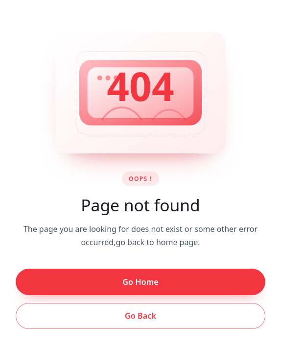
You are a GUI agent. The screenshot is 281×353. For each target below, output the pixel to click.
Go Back (140, 315)
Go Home (140, 282)
